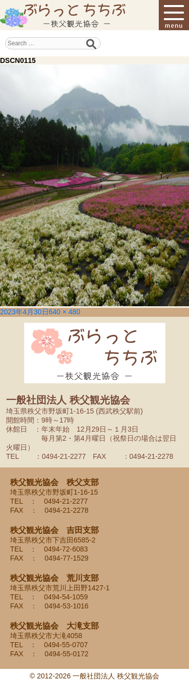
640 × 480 (65, 312)
